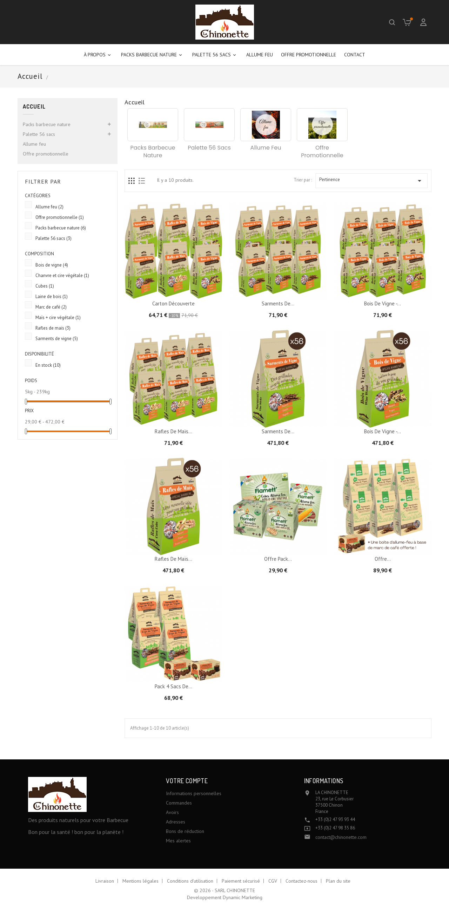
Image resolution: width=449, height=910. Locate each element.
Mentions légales (140, 881)
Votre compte (187, 781)
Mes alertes (178, 840)
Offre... (383, 559)
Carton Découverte (173, 303)
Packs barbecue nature (152, 55)
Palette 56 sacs (215, 55)
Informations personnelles (193, 793)
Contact (354, 54)
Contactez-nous (301, 881)
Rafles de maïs (53, 328)
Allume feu (259, 54)
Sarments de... (278, 303)
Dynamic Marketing (242, 897)
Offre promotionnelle (308, 54)
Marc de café (51, 307)
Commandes (179, 803)
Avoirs (172, 812)
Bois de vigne (51, 265)
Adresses (175, 822)
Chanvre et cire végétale (62, 275)
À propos (98, 55)
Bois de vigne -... (382, 303)
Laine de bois (51, 296)
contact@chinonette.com (341, 837)
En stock (48, 365)
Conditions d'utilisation (190, 881)
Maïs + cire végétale (58, 317)
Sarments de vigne (56, 339)
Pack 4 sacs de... (173, 686)
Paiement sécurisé (241, 881)
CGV (272, 881)
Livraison (104, 881)
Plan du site (338, 881)
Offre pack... (278, 559)
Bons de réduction (185, 831)
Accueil (34, 106)
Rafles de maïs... (173, 431)
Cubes (44, 286)
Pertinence (371, 181)
